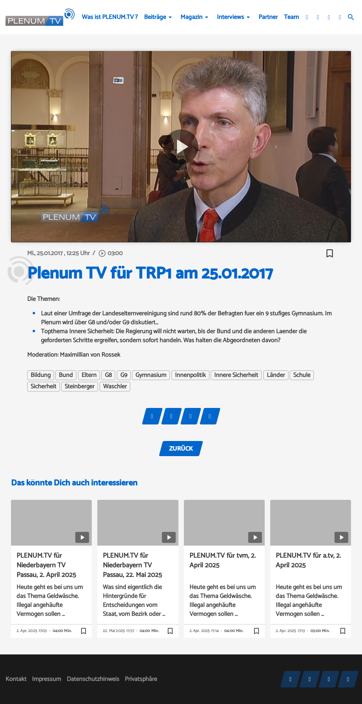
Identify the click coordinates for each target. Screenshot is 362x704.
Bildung (41, 375)
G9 (123, 375)
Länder (276, 375)
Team (291, 17)
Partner (268, 17)
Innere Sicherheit (236, 375)
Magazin (191, 17)
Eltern (89, 375)
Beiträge (155, 17)
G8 (108, 375)
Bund (66, 375)
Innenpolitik (190, 375)
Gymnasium (150, 375)
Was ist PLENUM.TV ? (110, 17)
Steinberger (80, 386)
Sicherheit (43, 386)
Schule (301, 375)
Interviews (230, 17)
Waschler (115, 386)
